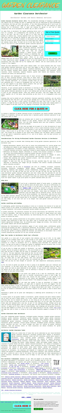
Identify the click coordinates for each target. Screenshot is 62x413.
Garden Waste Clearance (41, 384)
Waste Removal (29, 384)
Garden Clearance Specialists (47, 376)
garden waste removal (52, 336)
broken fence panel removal (37, 340)
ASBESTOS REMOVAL (41, 369)
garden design (25, 363)
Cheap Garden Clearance (49, 378)
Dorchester (27, 166)
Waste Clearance (55, 380)
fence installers (21, 371)
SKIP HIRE (56, 368)
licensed (21, 52)
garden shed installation (17, 369)
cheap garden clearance (16, 345)
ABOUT (48, 10)
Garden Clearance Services (41, 383)
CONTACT (52, 10)
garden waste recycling (40, 348)
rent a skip (57, 307)
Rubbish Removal (36, 378)
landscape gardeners (14, 374)
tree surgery (45, 363)
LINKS (44, 10)
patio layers (21, 368)
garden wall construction (17, 365)
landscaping (15, 339)
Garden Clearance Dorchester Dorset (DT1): (14, 21)
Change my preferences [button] (48, 408)
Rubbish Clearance (17, 380)
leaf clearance (49, 351)
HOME (40, 10)
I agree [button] (36, 408)
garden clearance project (29, 158)
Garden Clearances (29, 380)
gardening (44, 24)
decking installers (53, 372)
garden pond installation (43, 371)
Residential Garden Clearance (32, 387)
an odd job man (14, 366)
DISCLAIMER (57, 10)
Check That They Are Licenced (28, 46)
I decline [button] (40, 408)
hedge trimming (39, 368)
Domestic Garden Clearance (12, 376)
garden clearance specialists (21, 173)
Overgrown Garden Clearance (22, 378)
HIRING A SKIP (27, 188)
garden (55, 21)
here (16, 327)
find (5, 316)
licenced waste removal (44, 334)
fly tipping (27, 61)
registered (37, 58)
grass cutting (33, 372)
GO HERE (22, 60)
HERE (2, 262)
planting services (43, 365)
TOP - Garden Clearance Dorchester (11, 390)
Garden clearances (6, 166)
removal (25, 83)
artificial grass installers (9, 372)
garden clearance (31, 43)
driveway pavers (35, 366)
